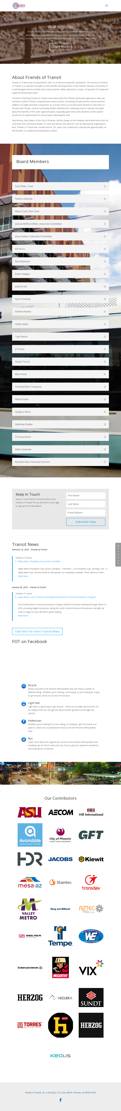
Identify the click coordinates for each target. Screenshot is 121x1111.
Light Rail (34, 703)
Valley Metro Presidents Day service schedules (39, 561)
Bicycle (32, 685)
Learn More (60, 46)
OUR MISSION (60, 26)
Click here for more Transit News (37, 631)
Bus (30, 738)
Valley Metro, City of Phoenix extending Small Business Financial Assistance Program (57, 597)
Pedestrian (34, 720)
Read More (23, 576)
